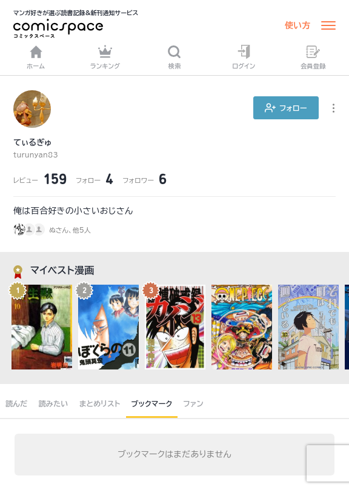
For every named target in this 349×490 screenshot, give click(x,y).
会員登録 (313, 57)
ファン (193, 403)
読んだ (16, 403)
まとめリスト (100, 403)
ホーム (36, 57)
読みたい (53, 403)
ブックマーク (152, 403)
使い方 (297, 25)
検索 (174, 57)
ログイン (243, 57)
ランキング (105, 57)
